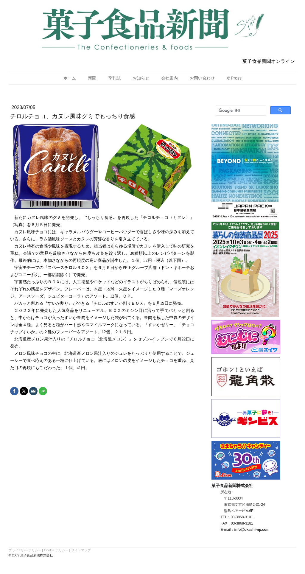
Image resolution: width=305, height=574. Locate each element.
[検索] (240, 110)
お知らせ (141, 78)
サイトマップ (81, 550)
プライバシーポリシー (25, 550)
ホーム (69, 78)
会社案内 (169, 78)
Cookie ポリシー (56, 550)
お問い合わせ (202, 78)
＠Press (234, 78)
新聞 (92, 78)
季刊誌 (114, 78)
